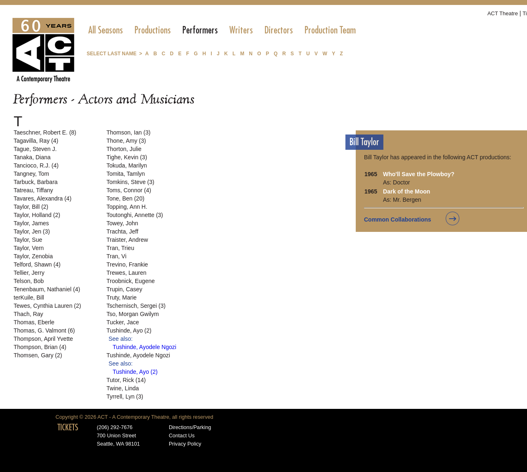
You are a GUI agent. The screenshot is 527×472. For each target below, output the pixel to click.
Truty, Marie (121, 297)
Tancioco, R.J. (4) (36, 165)
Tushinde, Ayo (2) (128, 330)
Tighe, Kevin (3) (126, 157)
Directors (279, 30)
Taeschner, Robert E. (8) (45, 132)
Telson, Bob (29, 281)
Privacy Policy (185, 444)
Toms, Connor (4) (128, 190)
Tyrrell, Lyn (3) (124, 396)
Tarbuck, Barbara (36, 182)
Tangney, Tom (31, 173)
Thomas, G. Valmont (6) (44, 330)
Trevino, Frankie (127, 264)
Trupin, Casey (124, 289)
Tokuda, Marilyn (126, 165)
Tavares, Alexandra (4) (42, 198)
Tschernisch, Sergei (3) (135, 305)
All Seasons (105, 30)
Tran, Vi (116, 256)
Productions (153, 30)
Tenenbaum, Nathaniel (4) (47, 289)
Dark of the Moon (406, 191)
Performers (200, 30)
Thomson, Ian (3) (128, 132)
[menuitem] (106, 30)
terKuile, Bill (29, 297)
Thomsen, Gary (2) (38, 355)
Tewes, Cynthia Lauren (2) (47, 305)
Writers (241, 30)
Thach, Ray (28, 314)
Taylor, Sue (28, 239)
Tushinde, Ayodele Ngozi (144, 347)
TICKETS (67, 427)
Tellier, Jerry (29, 272)
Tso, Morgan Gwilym (132, 314)
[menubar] (222, 30)
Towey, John (122, 223)
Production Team (330, 30)
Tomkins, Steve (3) (130, 182)
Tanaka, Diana (32, 157)
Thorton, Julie (124, 149)
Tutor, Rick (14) (126, 380)
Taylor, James (31, 223)
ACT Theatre (502, 13)
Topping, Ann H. (126, 206)
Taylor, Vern (29, 248)
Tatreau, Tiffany (33, 190)
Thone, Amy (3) (126, 140)
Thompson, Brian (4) (40, 347)
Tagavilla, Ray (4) (36, 140)
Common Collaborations (397, 219)
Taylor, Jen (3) (32, 231)
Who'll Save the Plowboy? (418, 174)
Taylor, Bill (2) (31, 206)
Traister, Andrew (127, 239)
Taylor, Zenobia (33, 256)
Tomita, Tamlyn (125, 173)
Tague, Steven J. (35, 149)
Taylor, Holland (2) (37, 215)
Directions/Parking (190, 427)
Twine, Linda (122, 388)
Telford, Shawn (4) (37, 264)
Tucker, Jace (122, 322)
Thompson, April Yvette (43, 338)
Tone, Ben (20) (125, 198)
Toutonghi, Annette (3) (134, 215)
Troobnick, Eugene (130, 281)
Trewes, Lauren (126, 272)
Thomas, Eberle (34, 322)
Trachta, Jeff (122, 231)
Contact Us (182, 436)
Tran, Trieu (120, 248)
